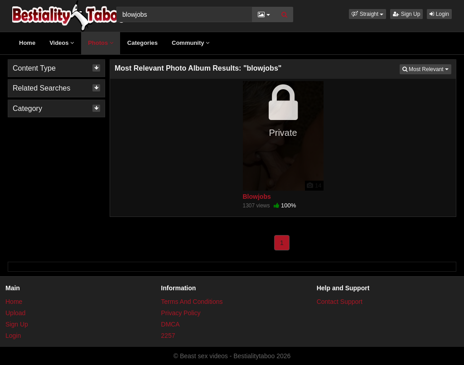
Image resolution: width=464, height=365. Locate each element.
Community (190, 42)
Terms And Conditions (191, 301)
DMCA (170, 324)
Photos (100, 42)
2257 (168, 335)
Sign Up (406, 14)
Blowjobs (257, 196)
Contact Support (339, 301)
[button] (367, 14)
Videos (61, 42)
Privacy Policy (180, 313)
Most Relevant (426, 68)
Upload (15, 313)
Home (27, 42)
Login (439, 14)
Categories (142, 42)
